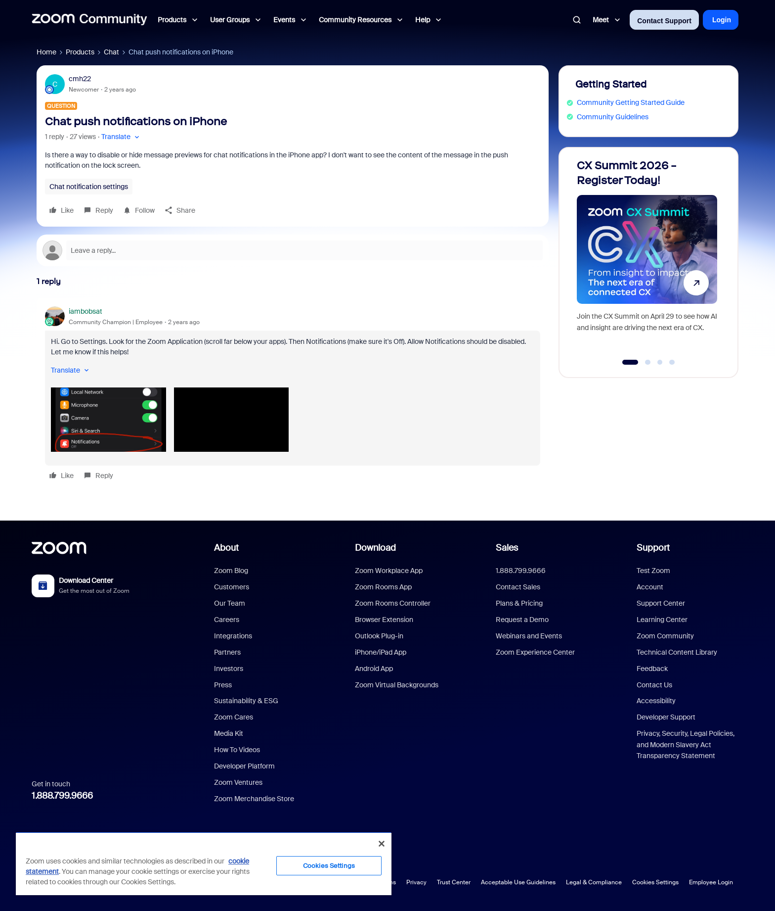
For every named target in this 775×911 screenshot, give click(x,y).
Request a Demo (522, 619)
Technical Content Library (677, 652)
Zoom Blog (231, 570)
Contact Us (654, 684)
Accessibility (656, 700)
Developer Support (666, 717)
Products (80, 52)
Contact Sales (518, 586)
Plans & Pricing (519, 603)
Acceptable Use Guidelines (518, 882)
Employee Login (711, 882)
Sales (507, 548)
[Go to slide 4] (672, 362)
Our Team (229, 603)
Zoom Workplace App (389, 570)
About (226, 548)
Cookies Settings (655, 882)
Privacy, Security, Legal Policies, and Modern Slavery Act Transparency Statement (685, 744)
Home (46, 52)
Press (223, 684)
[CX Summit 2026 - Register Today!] (647, 258)
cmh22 (80, 78)
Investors (228, 668)
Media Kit (228, 733)
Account (650, 586)
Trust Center (454, 882)
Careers (226, 619)
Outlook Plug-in (379, 635)
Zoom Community (665, 635)
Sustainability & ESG (246, 700)
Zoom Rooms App (383, 586)
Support (653, 548)
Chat (111, 52)
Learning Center (662, 619)
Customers (231, 586)
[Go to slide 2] (648, 362)
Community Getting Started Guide (631, 102)
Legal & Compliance (594, 882)
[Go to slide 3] (659, 362)
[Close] (382, 844)
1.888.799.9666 (62, 796)
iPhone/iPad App (380, 652)
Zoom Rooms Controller (393, 603)
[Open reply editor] (293, 250)
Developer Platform (244, 766)
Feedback (652, 668)
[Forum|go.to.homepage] (89, 20)
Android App (374, 668)
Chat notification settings (88, 186)
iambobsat (85, 311)
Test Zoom (653, 570)
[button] (121, 137)
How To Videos (237, 749)
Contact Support (664, 21)
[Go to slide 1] (630, 362)
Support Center (661, 603)
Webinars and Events (529, 635)
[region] (203, 863)
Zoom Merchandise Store (254, 798)
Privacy (416, 882)
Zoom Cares (233, 717)
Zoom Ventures (238, 782)
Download (375, 548)
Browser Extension (384, 619)
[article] (292, 395)
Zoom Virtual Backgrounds (396, 684)
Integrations (233, 635)
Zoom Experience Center (535, 652)
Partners (227, 652)
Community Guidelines (612, 116)
